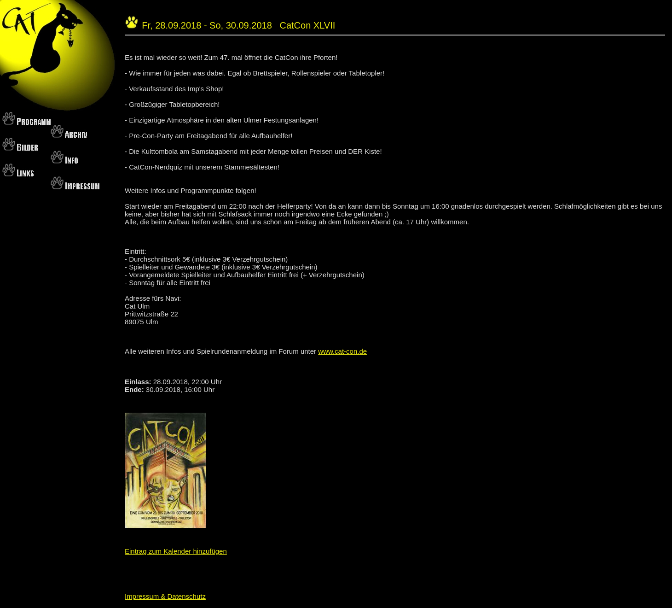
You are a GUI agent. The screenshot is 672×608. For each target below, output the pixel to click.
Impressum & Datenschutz (165, 596)
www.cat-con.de (342, 351)
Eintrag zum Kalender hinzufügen (176, 551)
